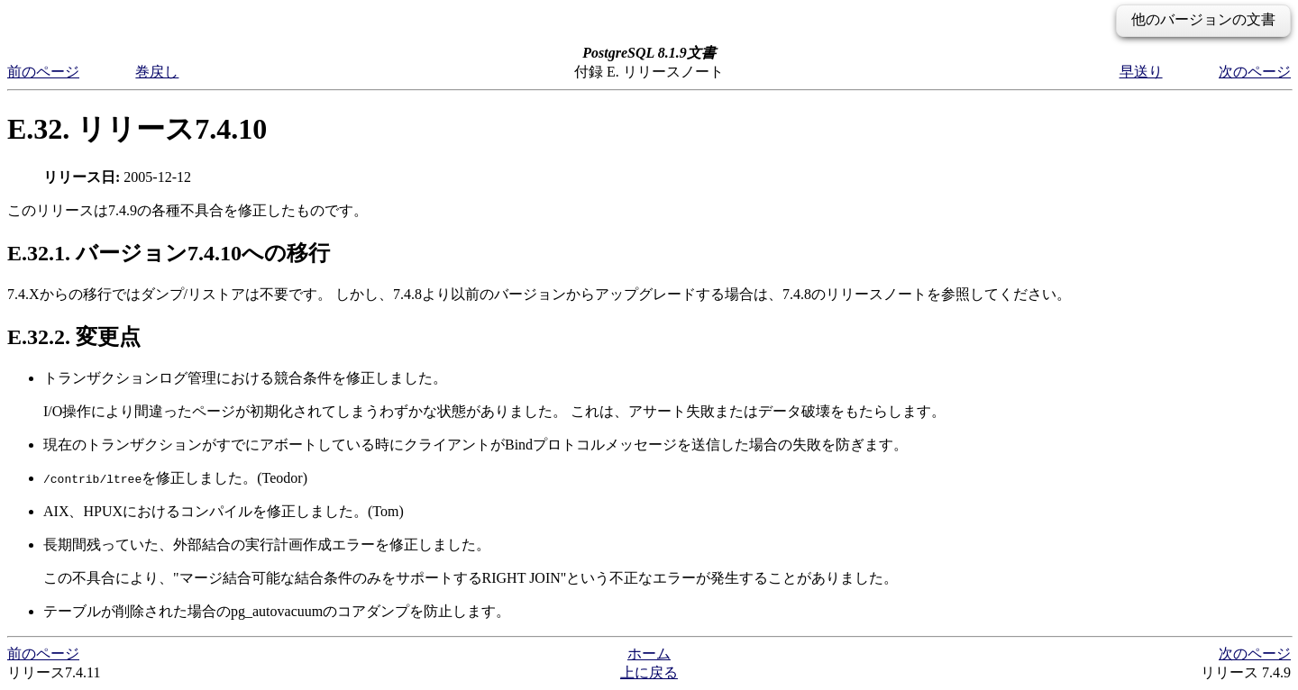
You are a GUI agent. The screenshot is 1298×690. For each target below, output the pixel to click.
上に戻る (649, 672)
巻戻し (156, 71)
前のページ (43, 71)
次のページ (1255, 71)
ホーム (649, 653)
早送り (1141, 71)
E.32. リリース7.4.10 (137, 129)
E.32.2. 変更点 (74, 337)
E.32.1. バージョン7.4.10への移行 (168, 253)
